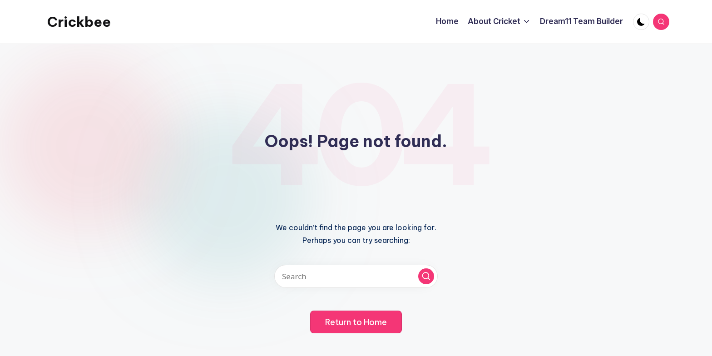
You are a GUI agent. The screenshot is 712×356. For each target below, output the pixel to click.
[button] (426, 276)
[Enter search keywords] (356, 276)
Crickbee (79, 21)
